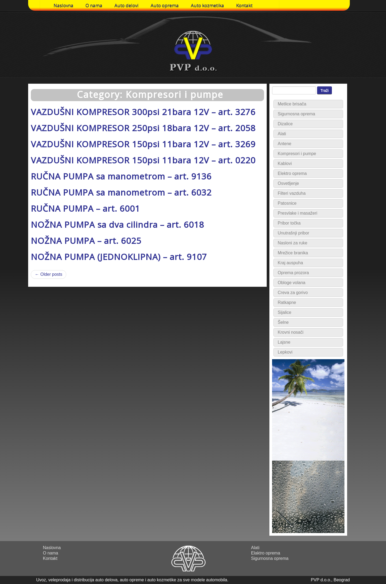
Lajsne (284, 342)
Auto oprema (165, 5)
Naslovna (63, 5)
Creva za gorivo (293, 292)
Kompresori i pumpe (297, 153)
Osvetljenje (288, 183)
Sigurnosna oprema (296, 114)
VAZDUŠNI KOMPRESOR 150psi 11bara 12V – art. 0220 (143, 160)
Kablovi (285, 163)
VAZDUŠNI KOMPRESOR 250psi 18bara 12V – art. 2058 (143, 128)
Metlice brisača (292, 104)
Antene (284, 143)
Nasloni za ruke (292, 243)
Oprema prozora (293, 272)
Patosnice (287, 203)
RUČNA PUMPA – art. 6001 (85, 208)
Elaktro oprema (265, 553)
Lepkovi (285, 352)
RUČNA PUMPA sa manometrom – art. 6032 (121, 192)
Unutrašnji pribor (293, 233)
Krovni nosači (290, 332)
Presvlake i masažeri (297, 213)
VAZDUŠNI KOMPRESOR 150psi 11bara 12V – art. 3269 (143, 144)
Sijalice (284, 312)
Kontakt (244, 5)
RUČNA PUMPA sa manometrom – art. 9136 (121, 176)
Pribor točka (289, 223)
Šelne (283, 322)
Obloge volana (291, 282)
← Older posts (48, 274)
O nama (94, 5)
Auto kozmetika (207, 5)
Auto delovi (126, 5)
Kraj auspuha (290, 262)
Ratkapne (287, 302)
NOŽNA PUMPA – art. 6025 (86, 240)
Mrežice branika (293, 253)
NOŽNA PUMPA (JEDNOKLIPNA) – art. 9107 (119, 256)
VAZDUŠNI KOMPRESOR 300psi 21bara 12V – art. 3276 (143, 111)
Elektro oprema (292, 173)
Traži (324, 90)
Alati (282, 133)
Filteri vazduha (292, 193)
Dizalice (285, 124)
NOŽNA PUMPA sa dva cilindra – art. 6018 (117, 224)
